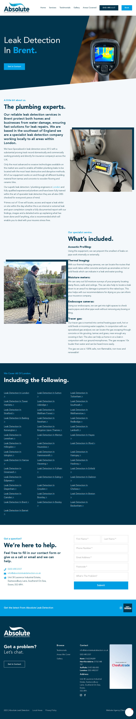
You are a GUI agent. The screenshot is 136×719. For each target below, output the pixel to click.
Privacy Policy (51, 710)
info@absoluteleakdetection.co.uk (24, 573)
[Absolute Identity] (16, 3)
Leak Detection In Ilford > (82, 443)
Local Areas (37, 710)
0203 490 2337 (15, 569)
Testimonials (62, 650)
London (56, 187)
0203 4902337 (93, 670)
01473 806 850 (93, 668)
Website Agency (113, 710)
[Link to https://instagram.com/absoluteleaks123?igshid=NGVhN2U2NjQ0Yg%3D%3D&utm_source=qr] (121, 608)
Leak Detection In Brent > (16, 502)
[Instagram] (81, 695)
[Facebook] (85, 695)
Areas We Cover (63, 654)
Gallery (59, 659)
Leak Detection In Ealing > (50, 477)
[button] (129, 712)
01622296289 (90, 659)
